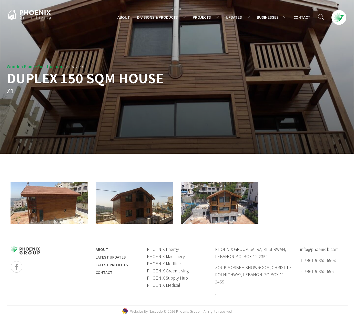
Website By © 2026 (181, 311)
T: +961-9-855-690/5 (319, 260)
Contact (104, 272)
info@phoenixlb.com (319, 249)
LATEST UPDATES (111, 257)
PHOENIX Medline (164, 263)
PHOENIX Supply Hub (167, 278)
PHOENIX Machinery (166, 256)
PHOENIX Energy (163, 249)
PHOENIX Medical (163, 285)
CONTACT (302, 17)
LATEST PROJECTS (112, 264)
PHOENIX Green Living (168, 271)
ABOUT (123, 17)
